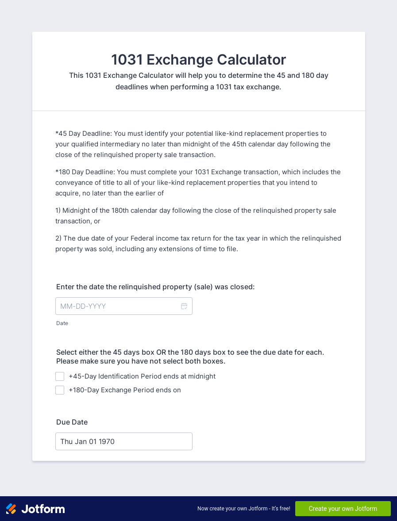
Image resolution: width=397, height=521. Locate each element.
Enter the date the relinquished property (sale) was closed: (155, 286)
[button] (184, 306)
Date (62, 323)
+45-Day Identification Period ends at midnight (142, 376)
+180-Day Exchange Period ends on (125, 390)
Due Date (72, 422)
